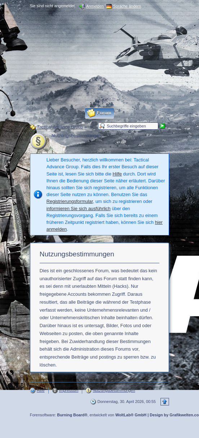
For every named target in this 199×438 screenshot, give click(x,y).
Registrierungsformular (70, 201)
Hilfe (117, 174)
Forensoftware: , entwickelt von (88, 415)
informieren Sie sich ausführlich (79, 208)
